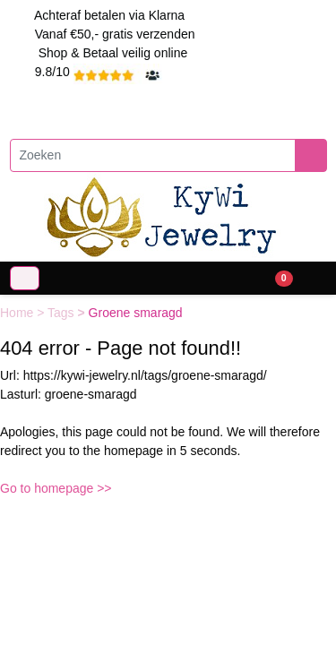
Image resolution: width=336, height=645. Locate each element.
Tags (62, 312)
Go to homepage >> (56, 488)
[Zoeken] (153, 155)
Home (18, 312)
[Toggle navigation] (24, 278)
